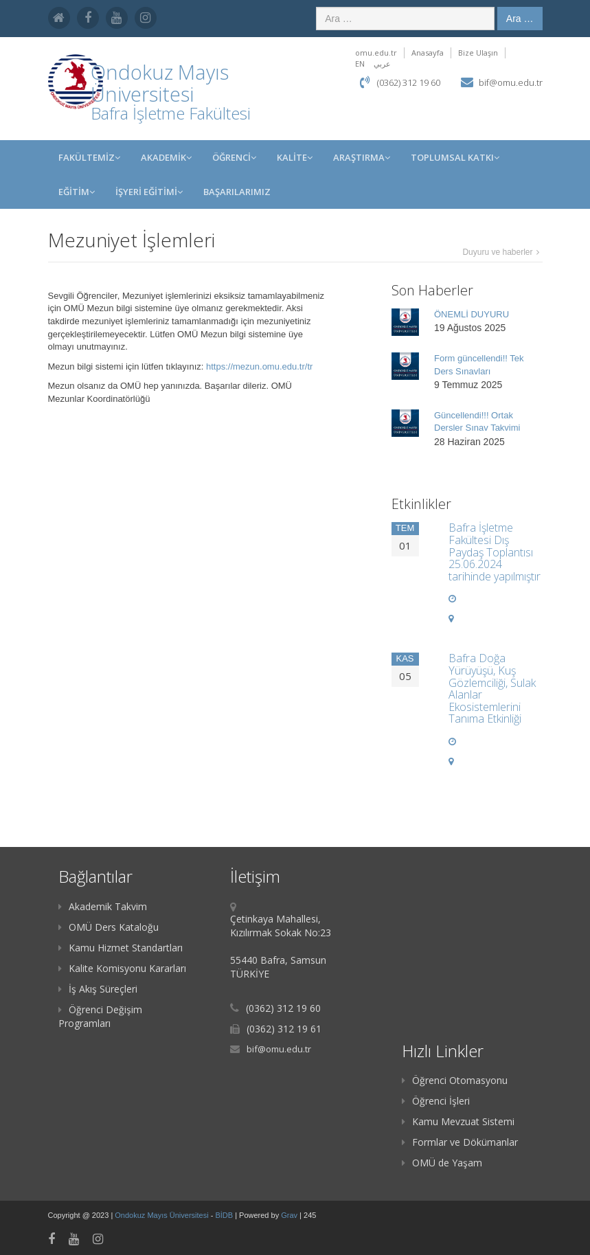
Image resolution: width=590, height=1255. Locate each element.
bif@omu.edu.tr (511, 82)
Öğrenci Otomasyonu (455, 1080)
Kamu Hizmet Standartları (120, 947)
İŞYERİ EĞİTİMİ (149, 191)
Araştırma (361, 157)
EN (360, 63)
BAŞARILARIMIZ (237, 191)
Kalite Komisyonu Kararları (122, 968)
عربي (382, 63)
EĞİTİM (76, 191)
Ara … (520, 18)
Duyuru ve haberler (497, 252)
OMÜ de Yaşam (442, 1162)
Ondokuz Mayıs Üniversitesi (162, 1215)
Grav (289, 1215)
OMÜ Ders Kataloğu (108, 927)
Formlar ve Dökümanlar (460, 1142)
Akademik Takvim (102, 906)
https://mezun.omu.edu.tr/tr (259, 366)
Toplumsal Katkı (455, 157)
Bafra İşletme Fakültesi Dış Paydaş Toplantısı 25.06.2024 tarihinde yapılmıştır (495, 551)
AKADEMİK (166, 157)
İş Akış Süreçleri (97, 988)
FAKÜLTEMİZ (89, 157)
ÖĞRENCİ (234, 157)
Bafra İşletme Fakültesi (171, 113)
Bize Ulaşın (478, 52)
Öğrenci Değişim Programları (100, 1016)
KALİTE (295, 157)
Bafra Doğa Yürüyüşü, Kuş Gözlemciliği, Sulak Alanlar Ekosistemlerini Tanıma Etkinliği (492, 688)
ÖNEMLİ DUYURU (471, 314)
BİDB (225, 1215)
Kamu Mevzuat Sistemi (458, 1121)
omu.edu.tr (376, 52)
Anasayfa (427, 52)
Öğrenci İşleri (436, 1100)
